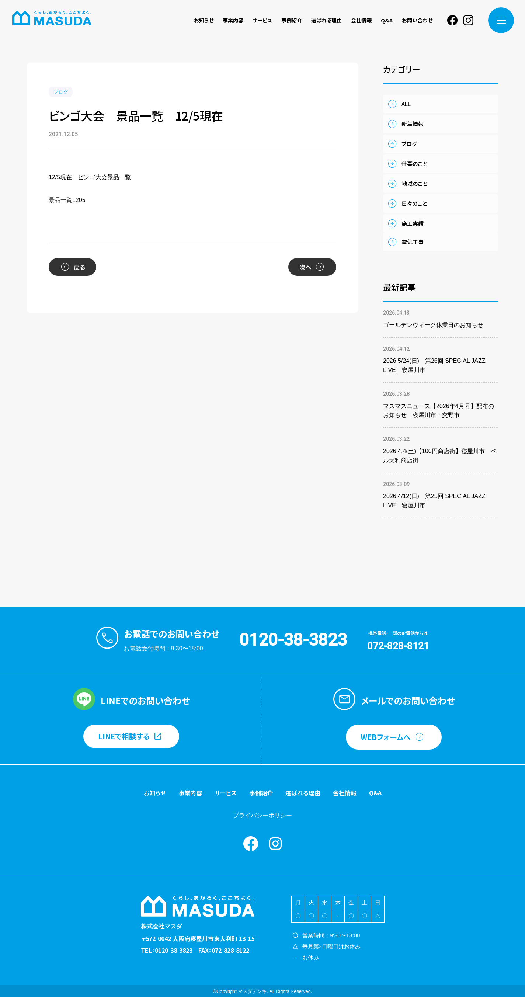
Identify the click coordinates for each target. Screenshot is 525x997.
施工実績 (412, 223)
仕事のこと (414, 163)
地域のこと (414, 183)
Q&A (387, 20)
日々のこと (414, 203)
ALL (406, 104)
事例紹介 (291, 20)
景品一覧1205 (67, 200)
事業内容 (233, 20)
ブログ (60, 92)
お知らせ (203, 20)
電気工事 (412, 242)
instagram (468, 20)
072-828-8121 (398, 646)
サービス (262, 20)
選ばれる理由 (326, 20)
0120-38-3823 (293, 640)
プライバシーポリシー (262, 815)
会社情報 (361, 20)
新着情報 (412, 124)
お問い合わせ (417, 20)
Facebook (452, 20)
